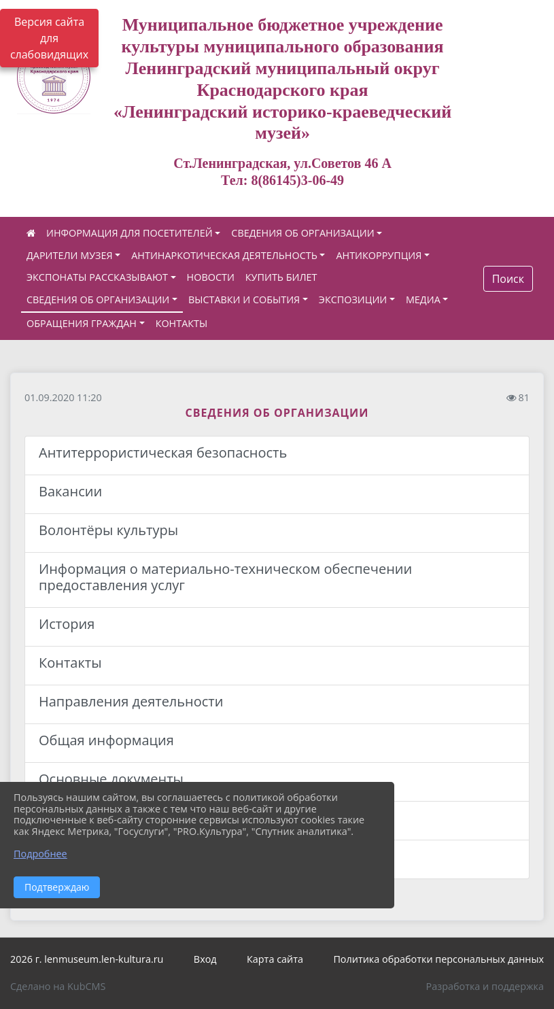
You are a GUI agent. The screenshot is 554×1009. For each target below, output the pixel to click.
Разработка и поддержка (485, 986)
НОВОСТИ (211, 277)
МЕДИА (423, 299)
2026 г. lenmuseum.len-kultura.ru (86, 959)
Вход (205, 959)
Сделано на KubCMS (57, 986)
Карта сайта (275, 959)
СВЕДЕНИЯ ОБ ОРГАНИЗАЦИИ (302, 232)
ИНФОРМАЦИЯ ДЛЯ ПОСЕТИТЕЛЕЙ (129, 232)
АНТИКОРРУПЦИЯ (378, 255)
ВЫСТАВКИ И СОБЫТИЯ (244, 299)
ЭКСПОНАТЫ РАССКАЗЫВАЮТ (97, 277)
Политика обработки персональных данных (438, 959)
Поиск (508, 278)
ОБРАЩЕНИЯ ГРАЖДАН (82, 323)
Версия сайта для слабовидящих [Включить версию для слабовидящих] (49, 38)
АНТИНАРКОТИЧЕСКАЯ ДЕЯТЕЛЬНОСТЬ (224, 255)
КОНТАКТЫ (182, 323)
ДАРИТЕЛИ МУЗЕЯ (70, 255)
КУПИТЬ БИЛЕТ (281, 277)
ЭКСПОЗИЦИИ (353, 299)
